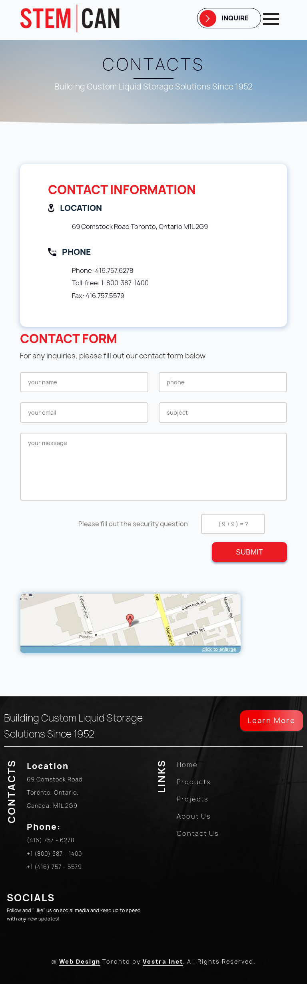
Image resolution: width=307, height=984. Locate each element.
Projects (193, 799)
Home (187, 764)
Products (194, 781)
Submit (249, 552)
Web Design (79, 961)
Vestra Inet (163, 961)
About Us (194, 816)
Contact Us (198, 833)
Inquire (235, 18)
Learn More (271, 721)
